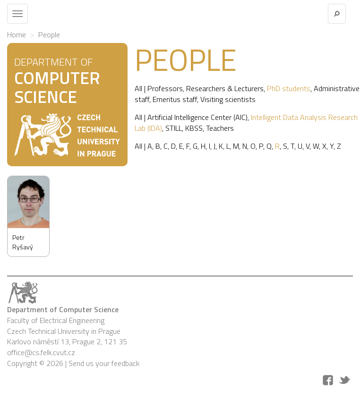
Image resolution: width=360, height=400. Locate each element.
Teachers (220, 128)
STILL (173, 128)
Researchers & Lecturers (225, 88)
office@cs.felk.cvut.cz (41, 352)
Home (16, 34)
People (49, 34)
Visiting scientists (228, 99)
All (138, 88)
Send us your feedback (104, 363)
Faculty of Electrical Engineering (55, 320)
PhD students (288, 88)
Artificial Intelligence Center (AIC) (197, 117)
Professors (165, 88)
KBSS (194, 128)
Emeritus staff (175, 99)
